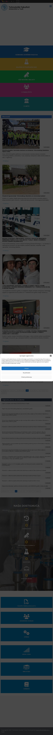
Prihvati (27, 368)
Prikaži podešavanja (26, 377)
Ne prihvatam (26, 373)
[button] (50, 355)
